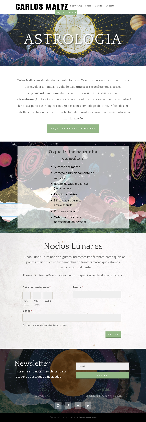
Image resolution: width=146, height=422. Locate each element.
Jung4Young (75, 6)
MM (36, 301)
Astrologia (60, 6)
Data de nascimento (36, 287)
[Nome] (97, 294)
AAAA (47, 301)
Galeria (98, 6)
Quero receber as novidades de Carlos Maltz (46, 325)
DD (26, 301)
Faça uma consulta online (73, 128)
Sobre (88, 6)
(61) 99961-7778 (42, 395)
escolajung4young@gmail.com (104, 395)
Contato (110, 6)
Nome (78, 287)
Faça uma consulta (66, 12)
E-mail (27, 310)
